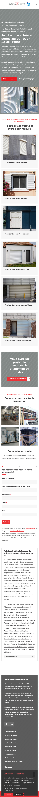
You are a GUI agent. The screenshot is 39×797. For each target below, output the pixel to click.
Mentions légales (9, 758)
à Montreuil (13, 615)
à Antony (12, 636)
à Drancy (17, 631)
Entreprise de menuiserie (14, 22)
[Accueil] (2, 22)
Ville (3, 511)
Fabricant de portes (10, 735)
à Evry (24, 647)
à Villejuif (12, 641)
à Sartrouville (9, 649)
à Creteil (14, 618)
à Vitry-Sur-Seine (17, 620)
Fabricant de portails (10, 739)
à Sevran (31, 649)
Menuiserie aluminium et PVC (13, 761)
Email (4, 503)
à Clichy (14, 639)
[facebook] (6, 724)
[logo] (19, 4)
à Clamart (29, 644)
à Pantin (31, 647)
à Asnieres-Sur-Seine (24, 623)
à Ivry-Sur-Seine (23, 639)
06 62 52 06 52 (8, 775)
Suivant (6, 522)
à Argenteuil (22, 615)
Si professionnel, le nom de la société (16, 486)
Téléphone (6, 495)
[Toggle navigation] (2, 4)
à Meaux (7, 652)
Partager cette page (26, 79)
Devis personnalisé (10, 754)
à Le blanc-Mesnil (20, 649)
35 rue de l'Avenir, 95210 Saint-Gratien (16, 771)
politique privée (30, 528)
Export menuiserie (10, 750)
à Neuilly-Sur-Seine (23, 636)
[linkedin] (11, 724)
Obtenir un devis (9, 79)
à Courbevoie (22, 618)
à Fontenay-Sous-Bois (17, 644)
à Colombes (28, 620)
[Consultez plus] (19, 656)
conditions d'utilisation (17, 531)
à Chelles (18, 647)
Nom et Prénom (8, 478)
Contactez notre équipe (19, 379)
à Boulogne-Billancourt (16, 612)
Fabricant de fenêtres (11, 743)
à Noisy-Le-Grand (19, 634)
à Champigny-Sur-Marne (18, 628)
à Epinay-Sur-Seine (23, 641)
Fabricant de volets (10, 746)
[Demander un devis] (19, 794)
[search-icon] (37, 4)
